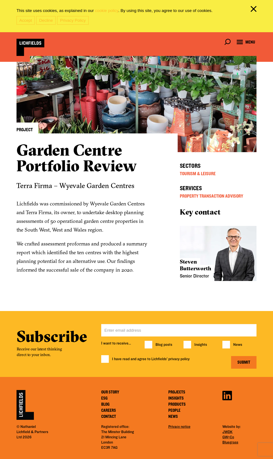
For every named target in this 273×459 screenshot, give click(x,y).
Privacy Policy (73, 20)
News (237, 345)
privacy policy (179, 359)
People (174, 410)
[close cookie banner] (254, 10)
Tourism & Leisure (198, 173)
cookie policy (106, 10)
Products (177, 404)
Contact (108, 416)
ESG (104, 398)
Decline (46, 20)
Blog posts (164, 345)
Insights (200, 345)
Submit (243, 362)
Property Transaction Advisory (211, 196)
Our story (110, 392)
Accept (25, 20)
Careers (108, 410)
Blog (105, 404)
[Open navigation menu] (245, 42)
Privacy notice (179, 427)
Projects (176, 392)
